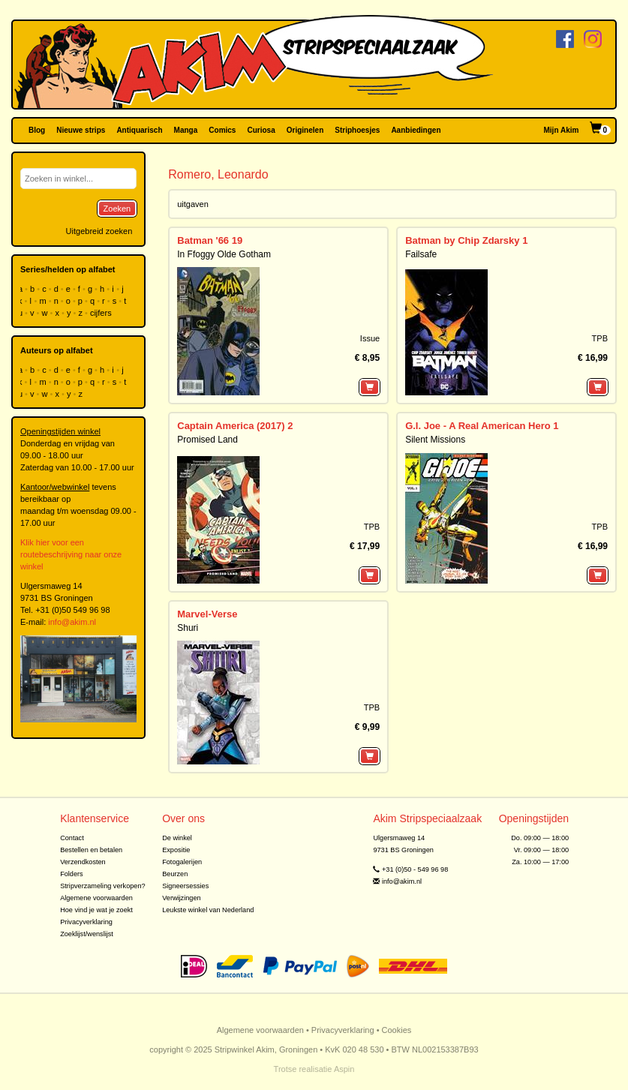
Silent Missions (435, 439)
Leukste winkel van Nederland (208, 910)
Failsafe (421, 254)
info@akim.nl (72, 621)
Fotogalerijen (182, 862)
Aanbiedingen (415, 130)
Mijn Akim (561, 130)
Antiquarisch (139, 130)
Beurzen (175, 874)
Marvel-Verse (207, 614)
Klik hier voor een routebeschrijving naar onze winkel (71, 554)
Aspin (344, 1068)
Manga (186, 130)
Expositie (176, 850)
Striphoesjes (357, 130)
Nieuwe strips (80, 130)
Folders (71, 874)
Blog (37, 130)
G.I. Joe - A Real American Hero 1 (481, 425)
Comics (222, 130)
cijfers (102, 312)
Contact (72, 838)
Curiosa (261, 130)
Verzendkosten (83, 862)
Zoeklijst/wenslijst (86, 934)
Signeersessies (185, 886)
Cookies (397, 1029)
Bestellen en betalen (91, 850)
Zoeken (117, 208)
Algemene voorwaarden (96, 898)
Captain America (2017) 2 (235, 425)
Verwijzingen (181, 898)
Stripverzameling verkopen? (103, 886)
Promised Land (207, 439)
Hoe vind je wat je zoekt (96, 910)
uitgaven (193, 204)
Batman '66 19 (209, 240)
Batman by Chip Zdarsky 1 (466, 240)
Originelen (305, 130)
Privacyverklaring (86, 922)
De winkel (177, 838)
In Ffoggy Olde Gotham (224, 254)
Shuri (187, 628)
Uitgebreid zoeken (99, 231)
